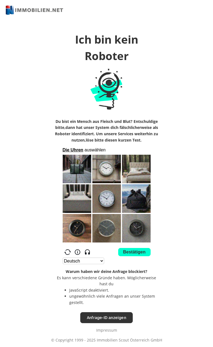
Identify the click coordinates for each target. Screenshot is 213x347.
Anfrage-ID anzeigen (106, 317)
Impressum (106, 330)
